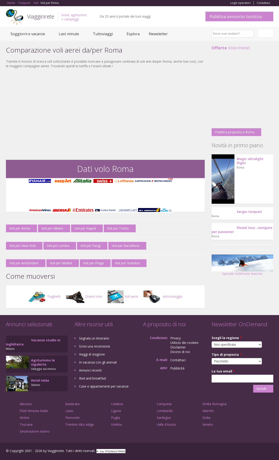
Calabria (117, 404)
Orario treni (84, 296)
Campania (164, 404)
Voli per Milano (52, 228)
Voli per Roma (19, 228)
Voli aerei (123, 296)
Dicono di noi (180, 352)
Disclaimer (178, 347)
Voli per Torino (118, 228)
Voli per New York (22, 245)
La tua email (223, 371)
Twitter (260, 451)
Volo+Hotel (231, 48)
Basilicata (72, 404)
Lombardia (165, 411)
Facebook (239, 451)
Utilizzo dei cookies (184, 342)
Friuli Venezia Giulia (34, 411)
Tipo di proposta (227, 354)
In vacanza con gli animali (98, 362)
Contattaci (263, 3)
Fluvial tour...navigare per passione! (242, 229)
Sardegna (164, 417)
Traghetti (44, 296)
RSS (270, 451)
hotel (65, 15)
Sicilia (206, 417)
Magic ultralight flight (250, 161)
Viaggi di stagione (92, 354)
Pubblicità (177, 368)
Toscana (26, 424)
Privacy (175, 338)
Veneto (207, 424)
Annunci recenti (90, 370)
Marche (208, 411)
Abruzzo (26, 404)
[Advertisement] (105, 128)
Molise (24, 417)
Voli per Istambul (127, 263)
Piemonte (72, 417)
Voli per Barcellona (125, 245)
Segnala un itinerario (94, 338)
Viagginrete (40, 16)
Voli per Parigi (90, 245)
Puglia (115, 417)
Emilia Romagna (214, 404)
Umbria (116, 424)
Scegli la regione (227, 338)
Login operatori (240, 3)
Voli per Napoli (85, 228)
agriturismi (78, 15)
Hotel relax (40, 380)
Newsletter (158, 33)
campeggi (71, 19)
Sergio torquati (249, 211)
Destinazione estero (35, 431)
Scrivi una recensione (94, 346)
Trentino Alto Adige (79, 424)
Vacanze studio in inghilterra (33, 342)
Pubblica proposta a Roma (234, 132)
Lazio (69, 411)
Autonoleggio (163, 296)
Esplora (133, 33)
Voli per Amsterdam (24, 263)
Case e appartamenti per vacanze (104, 386)
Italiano (266, 33)
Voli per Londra (58, 245)
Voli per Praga (93, 263)
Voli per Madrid (61, 263)
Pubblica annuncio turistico (236, 16)
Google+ (249, 451)
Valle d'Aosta (166, 424)
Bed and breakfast (92, 378)
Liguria (116, 411)
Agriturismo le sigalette (43, 362)
